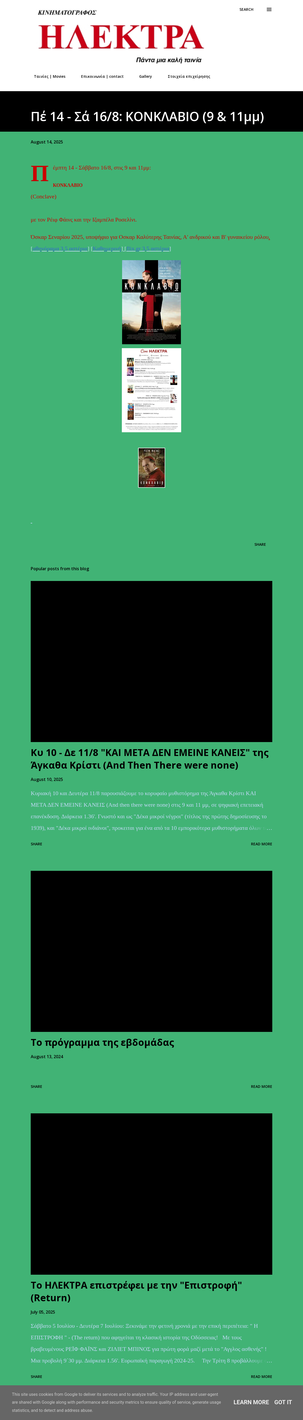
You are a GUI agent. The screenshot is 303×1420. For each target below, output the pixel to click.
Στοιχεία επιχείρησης (186, 76)
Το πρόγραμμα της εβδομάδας (102, 1042)
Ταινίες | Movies (46, 76)
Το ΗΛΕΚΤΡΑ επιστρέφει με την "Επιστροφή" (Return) (136, 1291)
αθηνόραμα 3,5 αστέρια (60, 248)
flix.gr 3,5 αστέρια (147, 248)
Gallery (142, 76)
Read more (261, 843)
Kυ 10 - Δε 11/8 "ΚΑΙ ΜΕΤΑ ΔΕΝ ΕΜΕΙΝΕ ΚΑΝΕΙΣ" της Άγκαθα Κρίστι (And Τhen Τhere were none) (150, 758)
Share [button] (260, 544)
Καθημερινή (107, 248)
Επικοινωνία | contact (99, 76)
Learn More (251, 1402)
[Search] (246, 9)
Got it (283, 1402)
